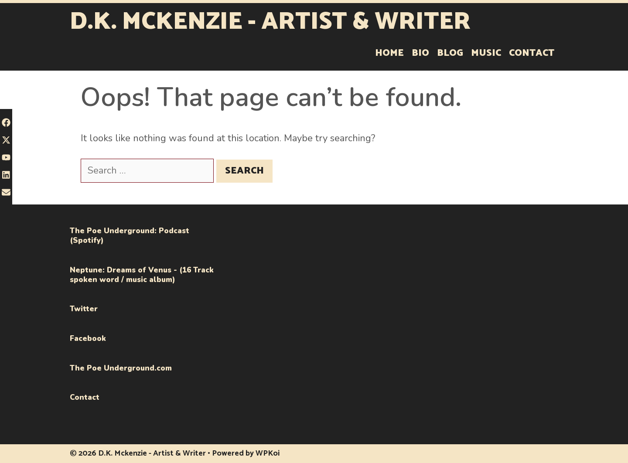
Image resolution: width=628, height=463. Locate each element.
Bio (420, 53)
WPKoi (268, 453)
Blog (450, 53)
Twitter (84, 309)
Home (389, 53)
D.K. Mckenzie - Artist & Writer (270, 22)
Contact (531, 53)
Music (486, 53)
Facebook (88, 339)
